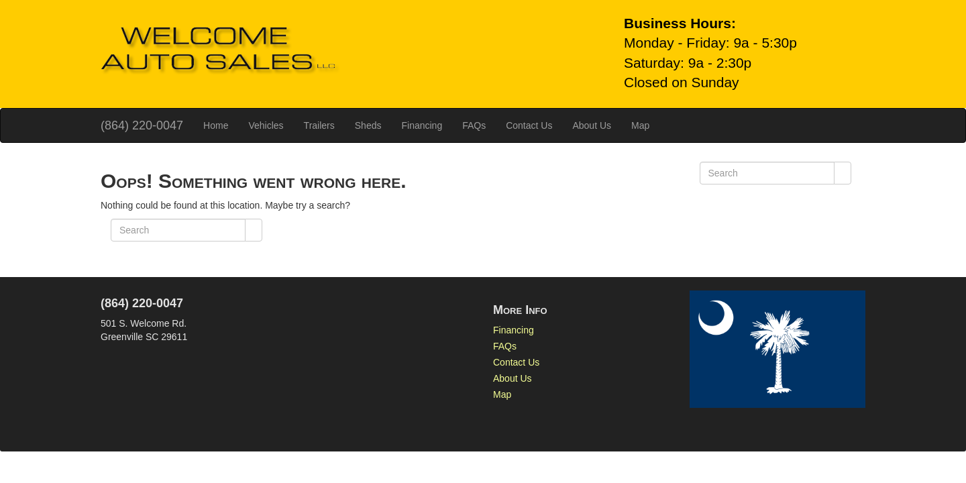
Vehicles (265, 125)
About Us (591, 125)
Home (215, 125)
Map (640, 125)
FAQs (474, 125)
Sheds (368, 125)
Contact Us (529, 125)
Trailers (319, 125)
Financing (421, 125)
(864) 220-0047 (142, 125)
